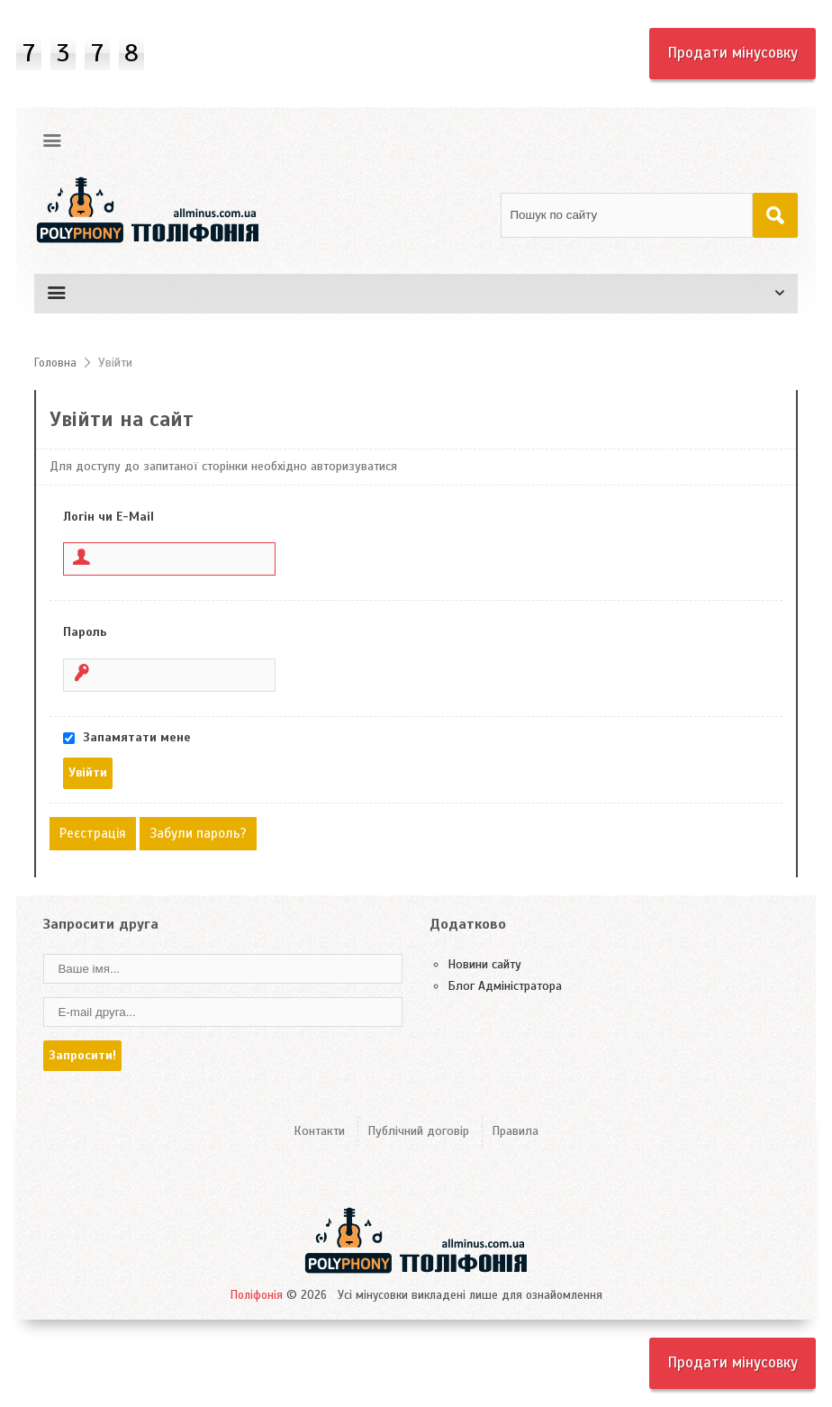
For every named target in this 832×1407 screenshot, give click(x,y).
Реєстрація (92, 833)
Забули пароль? (198, 833)
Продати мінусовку (732, 52)
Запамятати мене (137, 737)
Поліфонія (257, 1295)
